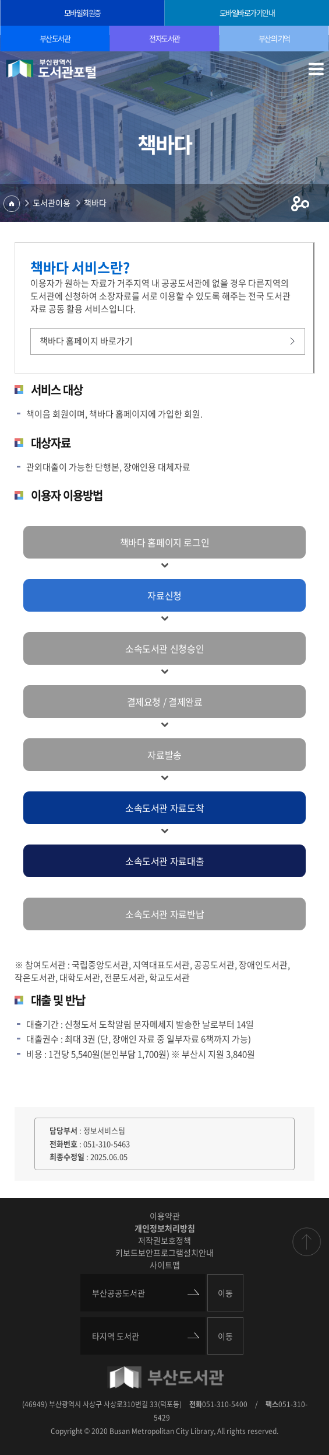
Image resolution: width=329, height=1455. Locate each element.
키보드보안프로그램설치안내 (164, 1252)
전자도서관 (164, 38)
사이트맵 (165, 1265)
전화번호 (63, 1143)
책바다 (95, 202)
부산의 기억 (274, 38)
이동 (225, 1293)
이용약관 (165, 1216)
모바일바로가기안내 (247, 12)
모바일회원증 (82, 12)
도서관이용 (51, 202)
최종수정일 (66, 1156)
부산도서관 (55, 38)
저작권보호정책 (164, 1240)
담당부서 (63, 1130)
